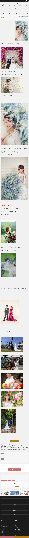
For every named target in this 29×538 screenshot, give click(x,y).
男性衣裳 (16, 526)
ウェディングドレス (17, 523)
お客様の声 (2, 525)
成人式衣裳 (2, 530)
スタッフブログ (2, 524)
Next (27, 492)
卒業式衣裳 (2, 532)
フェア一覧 (2, 523)
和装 (15, 525)
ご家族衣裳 (16, 527)
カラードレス (16, 524)
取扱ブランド (16, 522)
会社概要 (16, 535)
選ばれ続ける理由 (3, 522)
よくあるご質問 (2, 535)
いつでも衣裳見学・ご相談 (8, 480)
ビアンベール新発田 (14, 3)
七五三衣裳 (2, 531)
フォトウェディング (17, 530)
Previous (1, 492)
